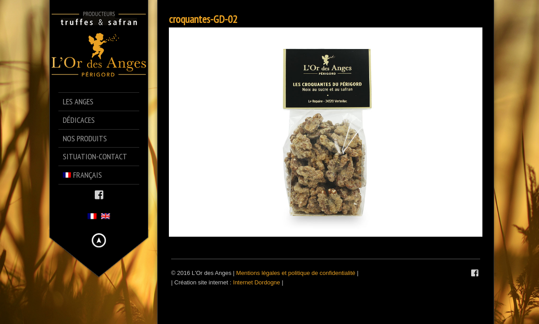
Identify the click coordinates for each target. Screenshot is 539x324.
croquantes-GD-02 (203, 19)
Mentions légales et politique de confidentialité (295, 273)
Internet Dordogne (256, 282)
